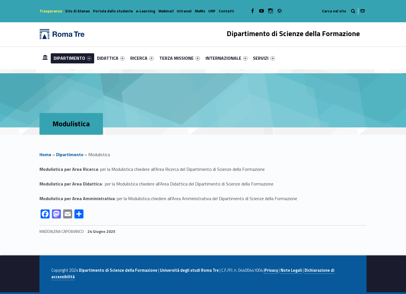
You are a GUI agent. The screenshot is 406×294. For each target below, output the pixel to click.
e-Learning (145, 11)
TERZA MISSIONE (179, 58)
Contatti (226, 11)
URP (211, 11)
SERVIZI (264, 58)
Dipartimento (69, 154)
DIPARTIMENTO (72, 58)
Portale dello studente (113, 11)
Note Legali (291, 270)
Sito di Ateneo (77, 11)
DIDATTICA (111, 58)
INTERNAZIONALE (227, 58)
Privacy (271, 270)
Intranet (184, 11)
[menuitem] (45, 58)
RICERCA (142, 58)
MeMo (200, 11)
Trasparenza (50, 11)
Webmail (166, 11)
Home (45, 58)
